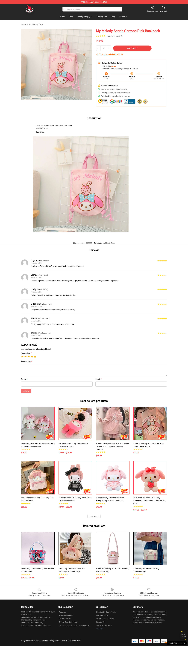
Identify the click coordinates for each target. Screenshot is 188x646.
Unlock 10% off (183, 635)
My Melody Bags (36, 24)
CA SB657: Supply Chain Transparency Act (74, 625)
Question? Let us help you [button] (177, 643)
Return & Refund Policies (105, 619)
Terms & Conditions (66, 615)
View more (94, 516)
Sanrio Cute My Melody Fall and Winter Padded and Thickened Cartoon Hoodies (112, 446)
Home (23, 24)
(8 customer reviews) (114, 36)
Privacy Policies (64, 619)
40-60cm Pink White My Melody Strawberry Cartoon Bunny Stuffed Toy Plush (149, 501)
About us (62, 612)
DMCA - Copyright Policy (68, 622)
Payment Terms (102, 615)
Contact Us (100, 622)
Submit (26, 391)
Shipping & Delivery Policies (106, 612)
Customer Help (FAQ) (104, 625)
